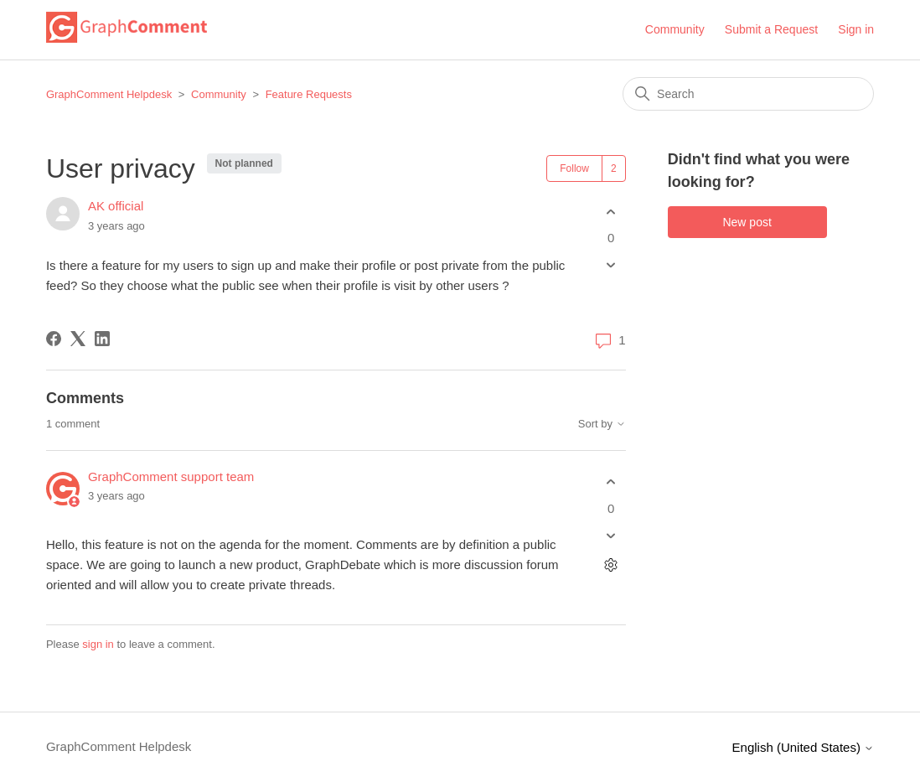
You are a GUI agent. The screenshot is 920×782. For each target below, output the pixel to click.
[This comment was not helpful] (611, 535)
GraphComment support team (171, 476)
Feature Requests (309, 94)
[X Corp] (77, 338)
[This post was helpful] (611, 211)
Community (675, 29)
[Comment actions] (611, 564)
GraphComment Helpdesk (109, 94)
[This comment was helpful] (611, 482)
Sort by (602, 424)
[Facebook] (53, 338)
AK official (115, 206)
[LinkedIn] (102, 338)
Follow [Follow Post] (574, 168)
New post (746, 222)
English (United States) (803, 747)
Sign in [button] (856, 29)
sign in (98, 644)
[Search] (748, 94)
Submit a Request (771, 29)
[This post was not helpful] (611, 265)
